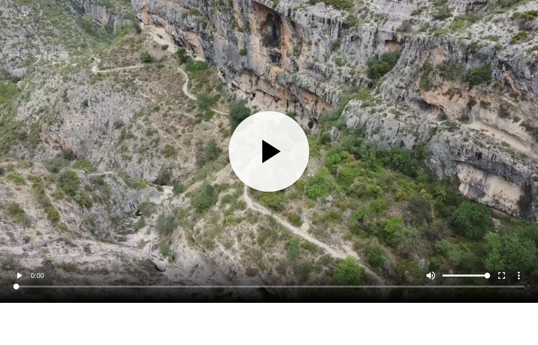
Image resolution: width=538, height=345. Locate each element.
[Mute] (431, 275)
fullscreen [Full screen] (501, 275)
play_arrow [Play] (19, 275)
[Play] (269, 151)
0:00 (37, 275)
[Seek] (268, 286)
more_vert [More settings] (519, 275)
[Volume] (466, 275)
